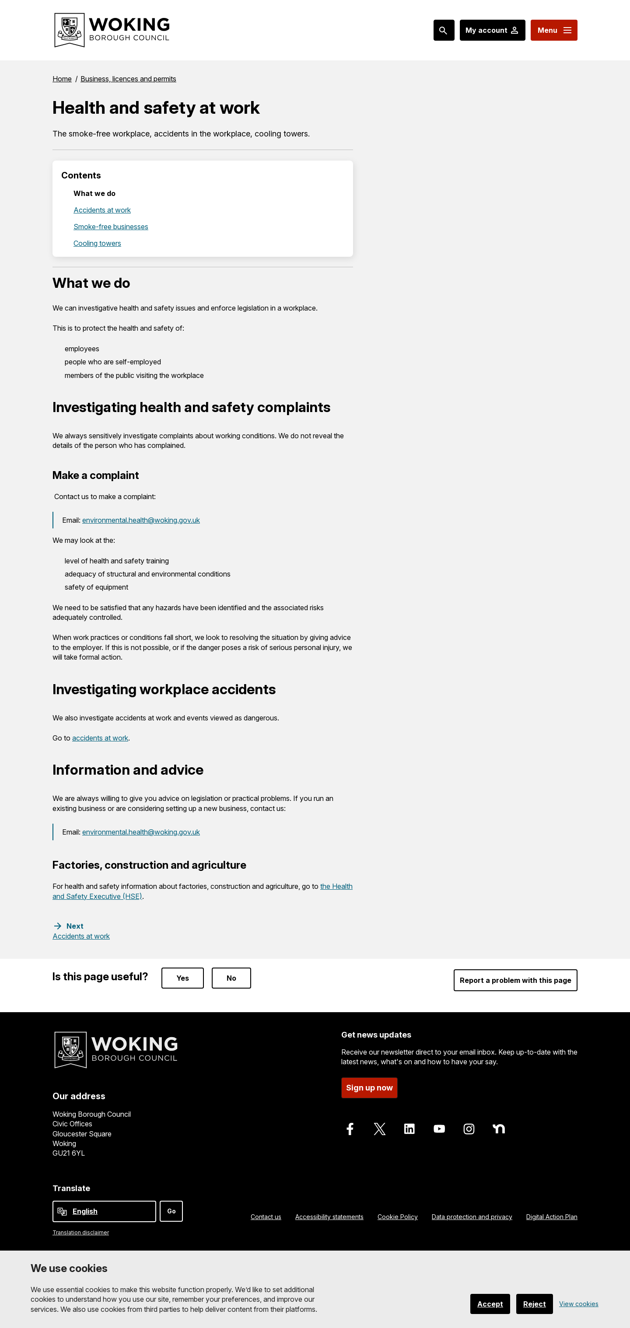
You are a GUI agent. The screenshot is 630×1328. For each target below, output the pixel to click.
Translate (71, 1188)
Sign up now (369, 1087)
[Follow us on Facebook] (350, 1129)
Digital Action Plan (552, 1216)
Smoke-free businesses (111, 226)
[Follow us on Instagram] (469, 1129)
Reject (534, 1304)
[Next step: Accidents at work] (81, 931)
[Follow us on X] (379, 1129)
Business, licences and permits (128, 78)
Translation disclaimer (80, 1232)
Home (62, 78)
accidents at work (100, 738)
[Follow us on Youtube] (439, 1129)
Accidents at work (102, 210)
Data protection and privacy (472, 1216)
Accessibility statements (329, 1216)
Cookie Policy (398, 1216)
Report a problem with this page (515, 980)
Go (171, 1211)
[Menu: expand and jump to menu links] (554, 30)
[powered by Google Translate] (62, 1211)
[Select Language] (104, 1211)
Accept (490, 1304)
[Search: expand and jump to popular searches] (444, 30)
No (231, 978)
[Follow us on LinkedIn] (409, 1129)
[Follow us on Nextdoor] (499, 1129)
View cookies (578, 1303)
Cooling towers (97, 243)
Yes (182, 978)
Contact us (266, 1216)
